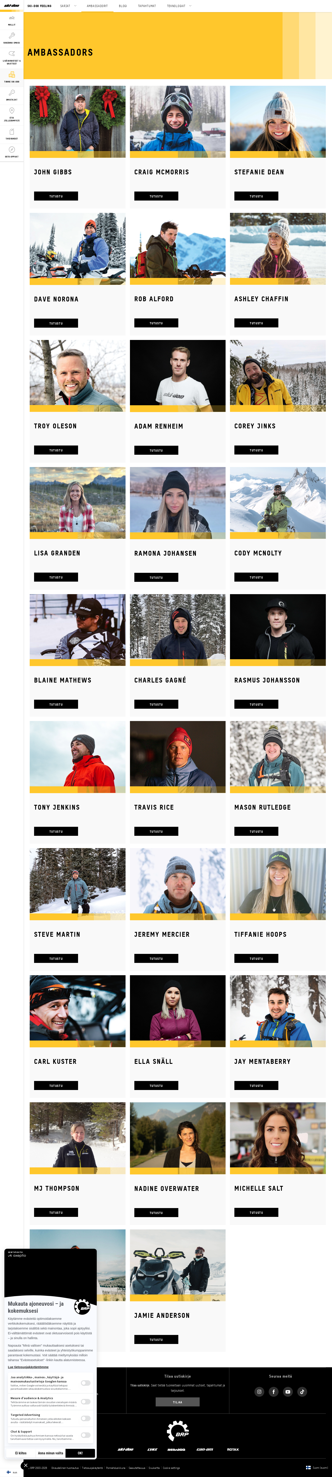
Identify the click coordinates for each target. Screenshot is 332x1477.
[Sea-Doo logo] (176, 1449)
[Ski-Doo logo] (11, 6)
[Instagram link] (259, 1391)
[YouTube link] (288, 1391)
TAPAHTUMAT (147, 6)
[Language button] (12, 1472)
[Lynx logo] (152, 1449)
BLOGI (123, 6)
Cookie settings (171, 1468)
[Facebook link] (274, 1391)
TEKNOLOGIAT (176, 6)
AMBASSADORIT (97, 6)
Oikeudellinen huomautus (65, 1468)
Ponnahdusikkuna (115, 1468)
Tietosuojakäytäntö (92, 1468)
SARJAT (65, 6)
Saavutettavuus (137, 1468)
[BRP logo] (178, 1430)
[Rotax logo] (233, 1449)
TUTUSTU (56, 196)
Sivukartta (154, 1468)
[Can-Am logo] (205, 1449)
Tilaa (177, 1402)
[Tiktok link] (302, 1391)
